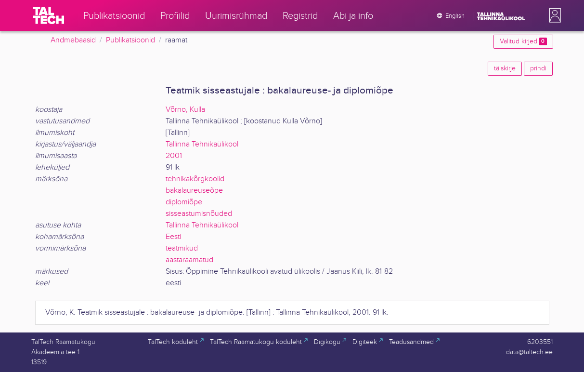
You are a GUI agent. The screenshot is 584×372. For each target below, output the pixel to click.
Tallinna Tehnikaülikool (202, 144)
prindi (538, 68)
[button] (553, 15)
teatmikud (182, 248)
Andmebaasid (73, 40)
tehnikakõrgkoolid (195, 179)
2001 (174, 155)
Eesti (173, 236)
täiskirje (505, 68)
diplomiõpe (184, 202)
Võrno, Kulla (185, 109)
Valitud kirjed (523, 41)
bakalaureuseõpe (194, 190)
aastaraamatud (189, 260)
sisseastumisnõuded (199, 213)
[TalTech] (48, 15)
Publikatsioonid (130, 40)
